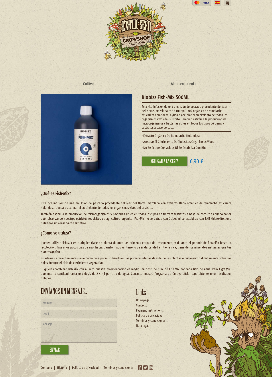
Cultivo (88, 83)
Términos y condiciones (150, 321)
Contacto (141, 305)
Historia (62, 368)
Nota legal (142, 326)
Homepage (142, 300)
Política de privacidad (149, 316)
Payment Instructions (149, 310)
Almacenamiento (183, 83)
